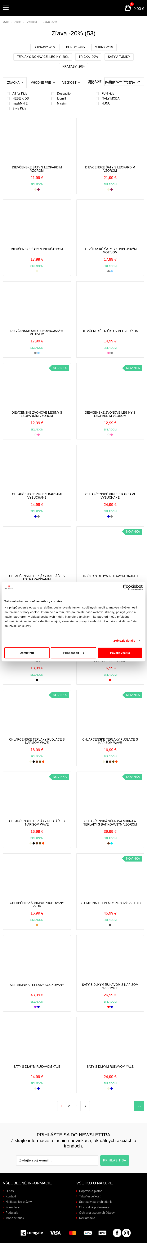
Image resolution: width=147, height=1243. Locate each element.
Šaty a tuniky (119, 56)
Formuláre (13, 1207)
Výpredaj (32, 21)
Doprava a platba (90, 1191)
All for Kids (19, 93)
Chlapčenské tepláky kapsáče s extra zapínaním (37, 577)
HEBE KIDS (20, 98)
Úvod (6, 21)
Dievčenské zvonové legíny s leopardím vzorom (37, 414)
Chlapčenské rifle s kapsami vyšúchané (37, 496)
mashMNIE (20, 103)
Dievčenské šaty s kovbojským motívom (110, 250)
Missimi (62, 103)
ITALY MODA (110, 98)
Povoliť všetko (120, 652)
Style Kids (19, 108)
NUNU (105, 103)
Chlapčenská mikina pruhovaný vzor (37, 904)
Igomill (61, 98)
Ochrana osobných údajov (97, 1212)
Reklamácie (87, 1218)
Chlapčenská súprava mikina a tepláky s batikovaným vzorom (110, 823)
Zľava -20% (50, 21)
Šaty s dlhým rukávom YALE (36, 1066)
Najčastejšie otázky (19, 1201)
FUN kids (107, 93)
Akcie (18, 21)
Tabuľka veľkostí (90, 1196)
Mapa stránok (15, 1218)
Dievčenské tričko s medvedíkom (110, 331)
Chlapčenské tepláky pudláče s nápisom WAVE (37, 741)
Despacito (64, 93)
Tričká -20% (88, 56)
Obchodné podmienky (94, 1207)
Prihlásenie (109, 8)
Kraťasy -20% (73, 66)
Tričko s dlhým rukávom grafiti (110, 576)
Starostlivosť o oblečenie (96, 1201)
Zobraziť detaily (124, 640)
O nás (10, 1191)
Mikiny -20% (104, 47)
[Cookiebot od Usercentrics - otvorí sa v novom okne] (126, 587)
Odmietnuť (27, 652)
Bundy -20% (75, 47)
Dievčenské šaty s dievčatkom (37, 249)
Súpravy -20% (45, 47)
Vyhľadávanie (118, 8)
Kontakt (11, 1196)
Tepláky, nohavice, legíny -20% (43, 56)
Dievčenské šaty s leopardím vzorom (37, 169)
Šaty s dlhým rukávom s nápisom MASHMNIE (110, 986)
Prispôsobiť (73, 652)
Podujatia (12, 1212)
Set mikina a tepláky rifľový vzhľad (110, 903)
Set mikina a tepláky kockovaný (37, 985)
